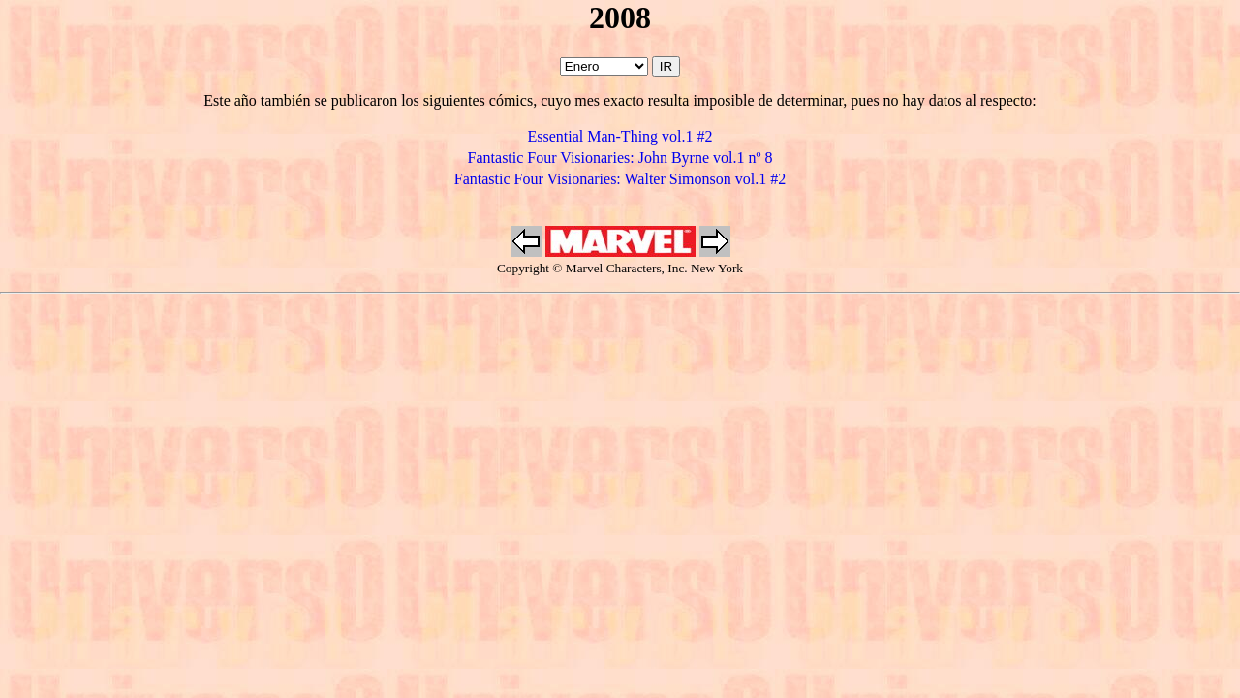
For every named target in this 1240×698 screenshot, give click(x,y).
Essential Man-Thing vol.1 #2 (619, 136)
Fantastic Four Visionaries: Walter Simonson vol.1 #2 (620, 179)
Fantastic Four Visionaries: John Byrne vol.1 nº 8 (620, 157)
